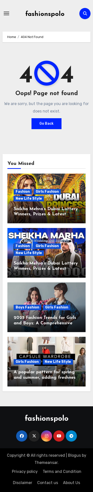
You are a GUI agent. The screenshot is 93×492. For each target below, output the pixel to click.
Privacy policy (25, 471)
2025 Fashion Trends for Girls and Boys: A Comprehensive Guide (45, 323)
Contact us (47, 482)
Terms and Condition (62, 471)
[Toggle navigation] (6, 13)
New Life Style (29, 198)
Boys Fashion (27, 307)
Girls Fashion (47, 191)
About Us (71, 482)
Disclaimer (22, 482)
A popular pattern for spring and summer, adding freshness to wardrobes (46, 377)
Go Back (46, 123)
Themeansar (46, 462)
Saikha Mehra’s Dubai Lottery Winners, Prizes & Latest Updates (46, 214)
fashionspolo (44, 14)
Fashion (23, 191)
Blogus (74, 455)
